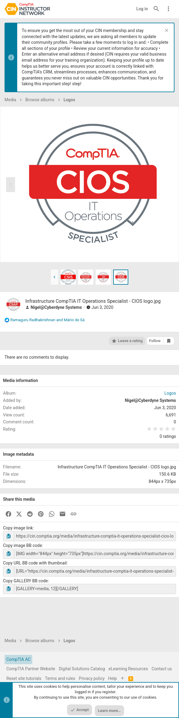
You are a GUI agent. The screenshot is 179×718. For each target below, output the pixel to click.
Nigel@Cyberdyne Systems (56, 307)
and (47, 320)
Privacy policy (91, 678)
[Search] (156, 9)
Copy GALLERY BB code (25, 580)
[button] (54, 277)
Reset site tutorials (23, 678)
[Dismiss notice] (165, 31)
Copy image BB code (22, 545)
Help (112, 678)
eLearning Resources (128, 668)
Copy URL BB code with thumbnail (35, 563)
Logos (170, 393)
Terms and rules (60, 678)
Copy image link (18, 528)
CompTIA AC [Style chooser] (18, 659)
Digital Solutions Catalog (82, 668)
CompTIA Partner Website (30, 668)
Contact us (162, 668)
